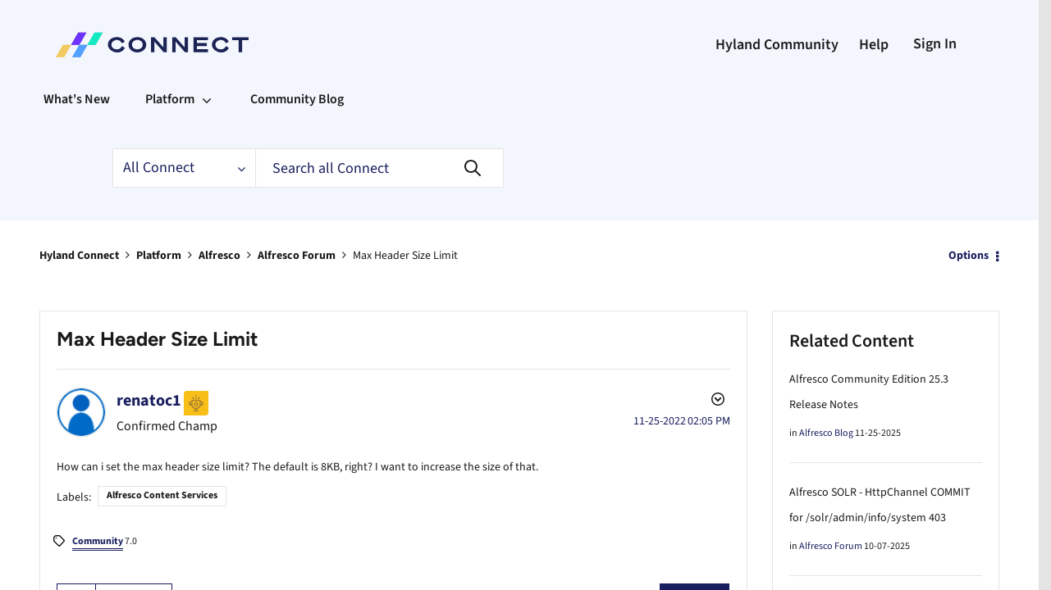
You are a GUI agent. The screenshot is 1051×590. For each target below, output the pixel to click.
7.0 (100, 539)
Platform (168, 254)
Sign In (932, 43)
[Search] (391, 168)
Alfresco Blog (828, 433)
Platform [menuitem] (179, 99)
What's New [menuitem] (80, 99)
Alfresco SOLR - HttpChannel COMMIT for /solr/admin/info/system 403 (881, 518)
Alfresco (234, 254)
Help (867, 45)
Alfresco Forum (318, 254)
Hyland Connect (83, 254)
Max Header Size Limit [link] (438, 254)
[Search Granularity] (187, 168)
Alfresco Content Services (171, 492)
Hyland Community (763, 45)
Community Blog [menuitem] (315, 99)
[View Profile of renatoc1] (151, 400)
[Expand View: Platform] (218, 99)
